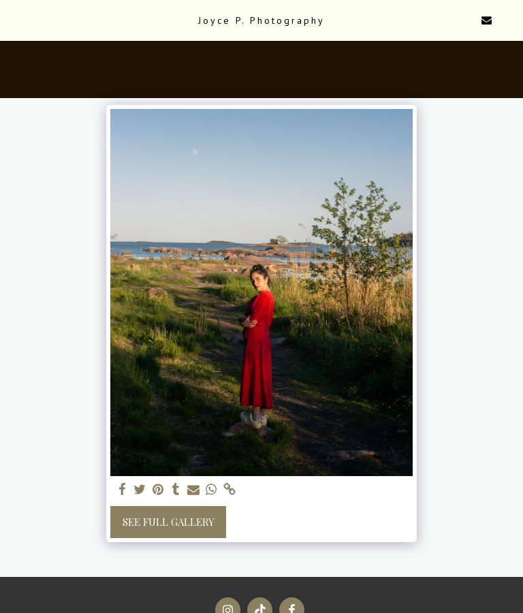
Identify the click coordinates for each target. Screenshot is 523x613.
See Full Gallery (169, 522)
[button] (15, 19)
